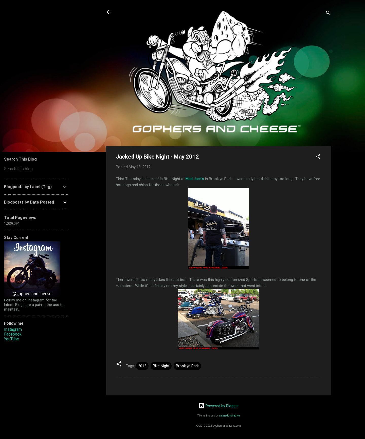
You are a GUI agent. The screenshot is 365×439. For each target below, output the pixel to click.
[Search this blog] (36, 169)
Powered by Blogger (218, 406)
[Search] (328, 13)
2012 (142, 366)
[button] (318, 157)
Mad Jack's (195, 179)
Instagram (13, 329)
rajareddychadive (229, 415)
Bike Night (161, 366)
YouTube (11, 339)
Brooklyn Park (187, 366)
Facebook (13, 334)
